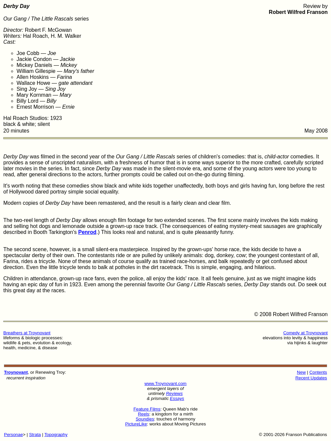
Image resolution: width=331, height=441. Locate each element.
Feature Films (147, 409)
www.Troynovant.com (165, 383)
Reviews (174, 393)
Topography (56, 434)
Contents (318, 372)
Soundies (145, 418)
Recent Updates (311, 377)
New (301, 372)
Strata (35, 434)
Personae (13, 434)
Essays (177, 398)
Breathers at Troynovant (26, 332)
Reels (143, 414)
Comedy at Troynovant (305, 332)
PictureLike (136, 423)
